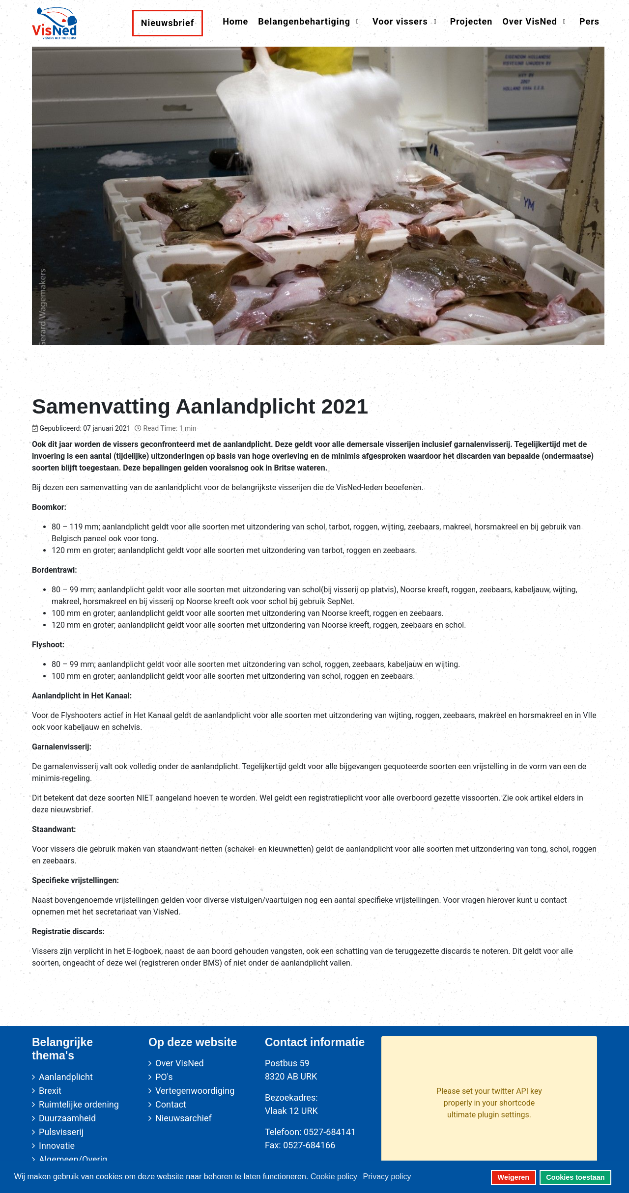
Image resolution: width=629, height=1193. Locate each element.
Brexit (50, 1090)
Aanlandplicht (66, 1077)
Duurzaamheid (67, 1118)
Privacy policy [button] (387, 1176)
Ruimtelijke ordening (79, 1104)
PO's (163, 1077)
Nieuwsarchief (183, 1118)
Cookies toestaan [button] (575, 1177)
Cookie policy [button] (334, 1176)
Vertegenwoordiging (194, 1090)
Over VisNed (179, 1063)
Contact (170, 1104)
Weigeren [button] (514, 1177)
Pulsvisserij (61, 1132)
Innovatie (57, 1145)
